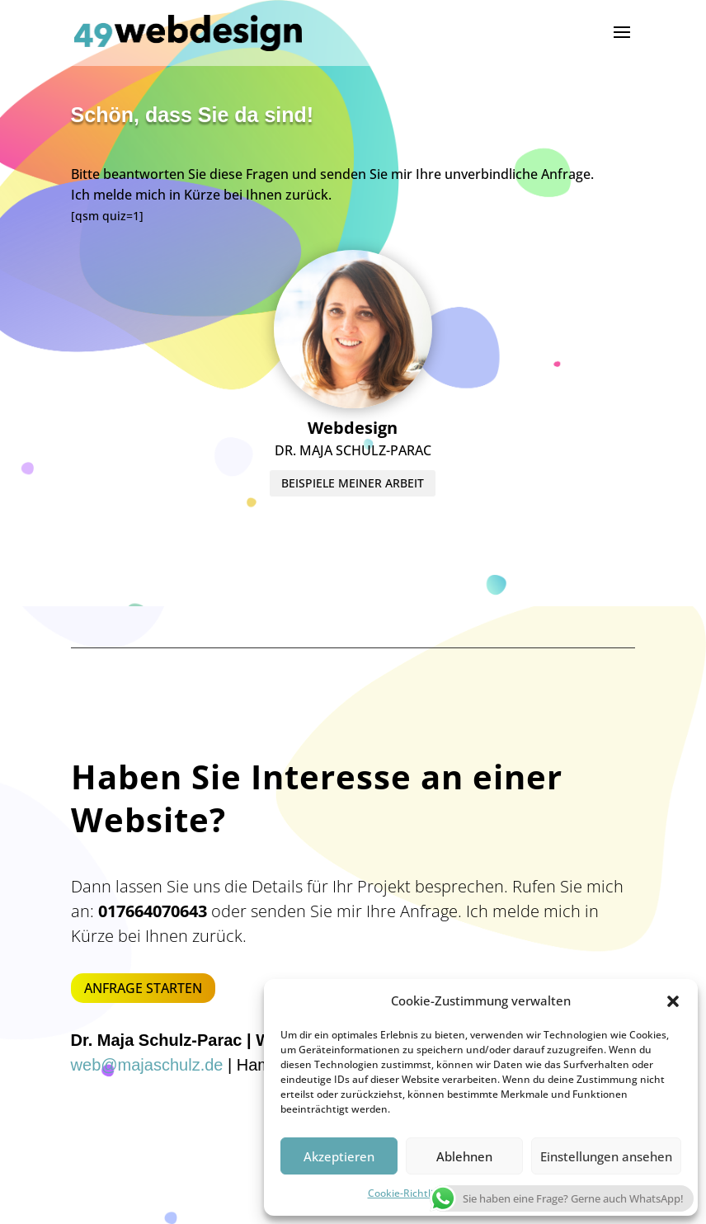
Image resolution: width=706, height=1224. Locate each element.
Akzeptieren (339, 1156)
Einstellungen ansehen (606, 1156)
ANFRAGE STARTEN (143, 988)
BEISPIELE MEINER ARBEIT (352, 316)
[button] (673, 1001)
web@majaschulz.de (147, 1065)
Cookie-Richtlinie (408, 1193)
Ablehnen (464, 1156)
